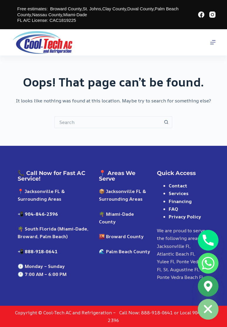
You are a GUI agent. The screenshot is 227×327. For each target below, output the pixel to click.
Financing (180, 201)
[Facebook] (201, 15)
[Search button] (166, 122)
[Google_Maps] (208, 286)
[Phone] (208, 240)
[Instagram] (212, 15)
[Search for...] (107, 122)
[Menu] (213, 42)
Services (178, 193)
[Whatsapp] (208, 263)
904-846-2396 (41, 214)
